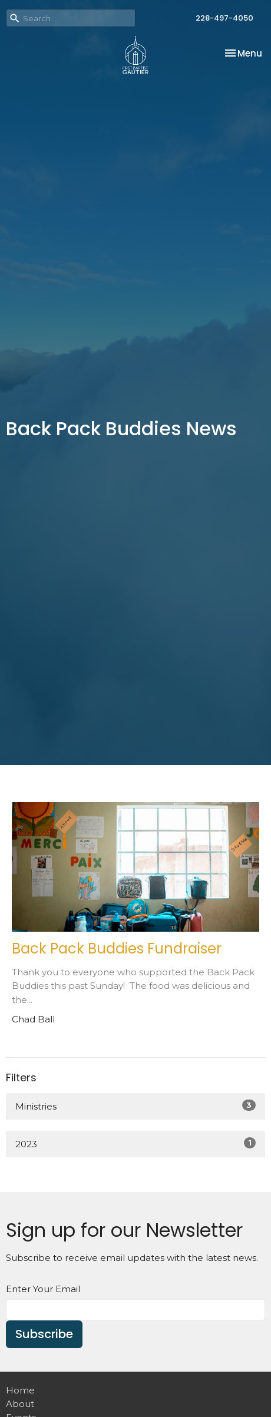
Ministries (135, 1106)
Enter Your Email (43, 1288)
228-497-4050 (224, 18)
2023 (135, 1143)
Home (20, 1390)
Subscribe (44, 1334)
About (20, 1403)
